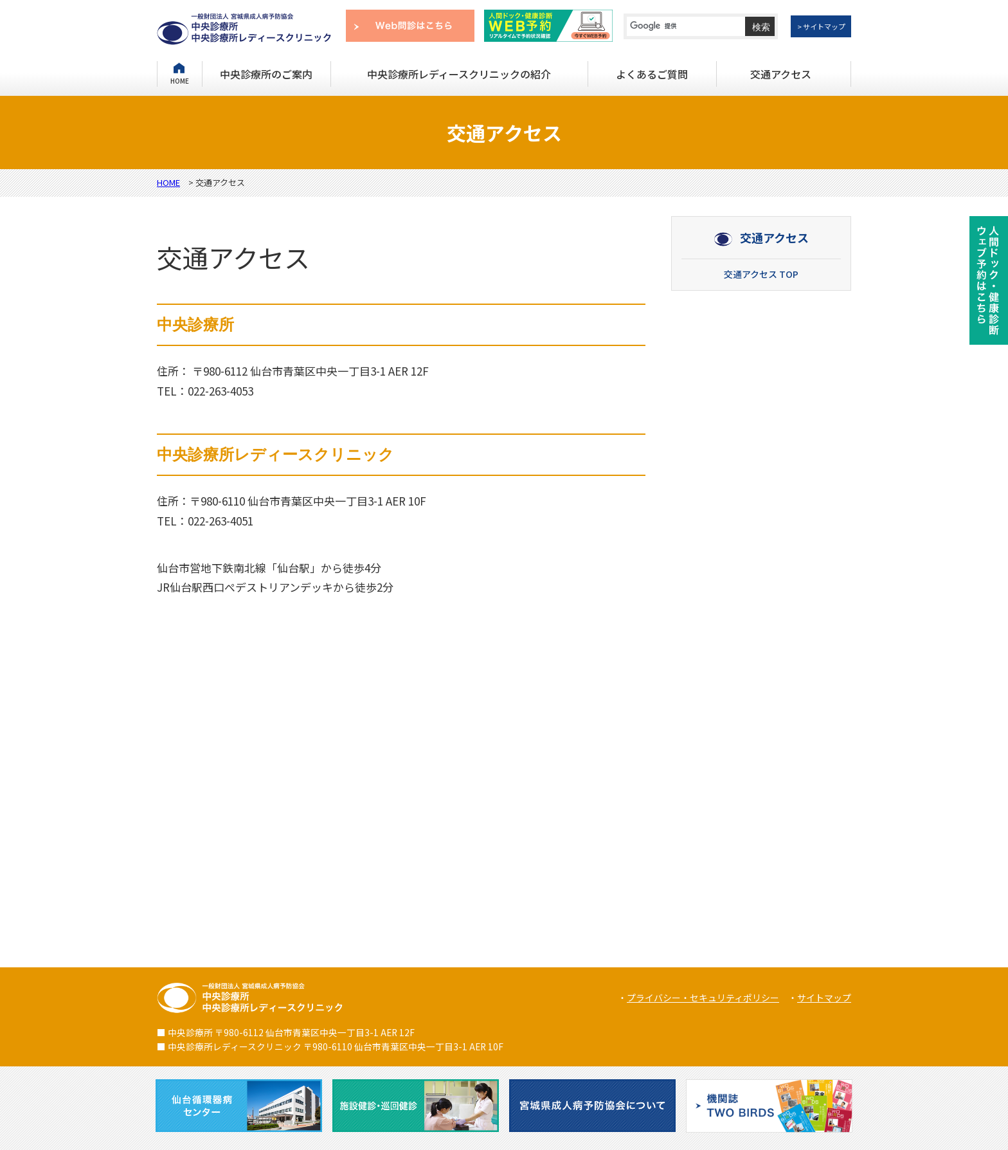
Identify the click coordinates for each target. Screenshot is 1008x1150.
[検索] (678, 25)
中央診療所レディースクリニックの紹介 (459, 74)
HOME (179, 80)
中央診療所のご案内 (266, 74)
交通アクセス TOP (761, 274)
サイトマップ (824, 997)
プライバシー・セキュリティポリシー (703, 997)
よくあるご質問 (652, 74)
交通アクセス (780, 74)
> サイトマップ (821, 26)
